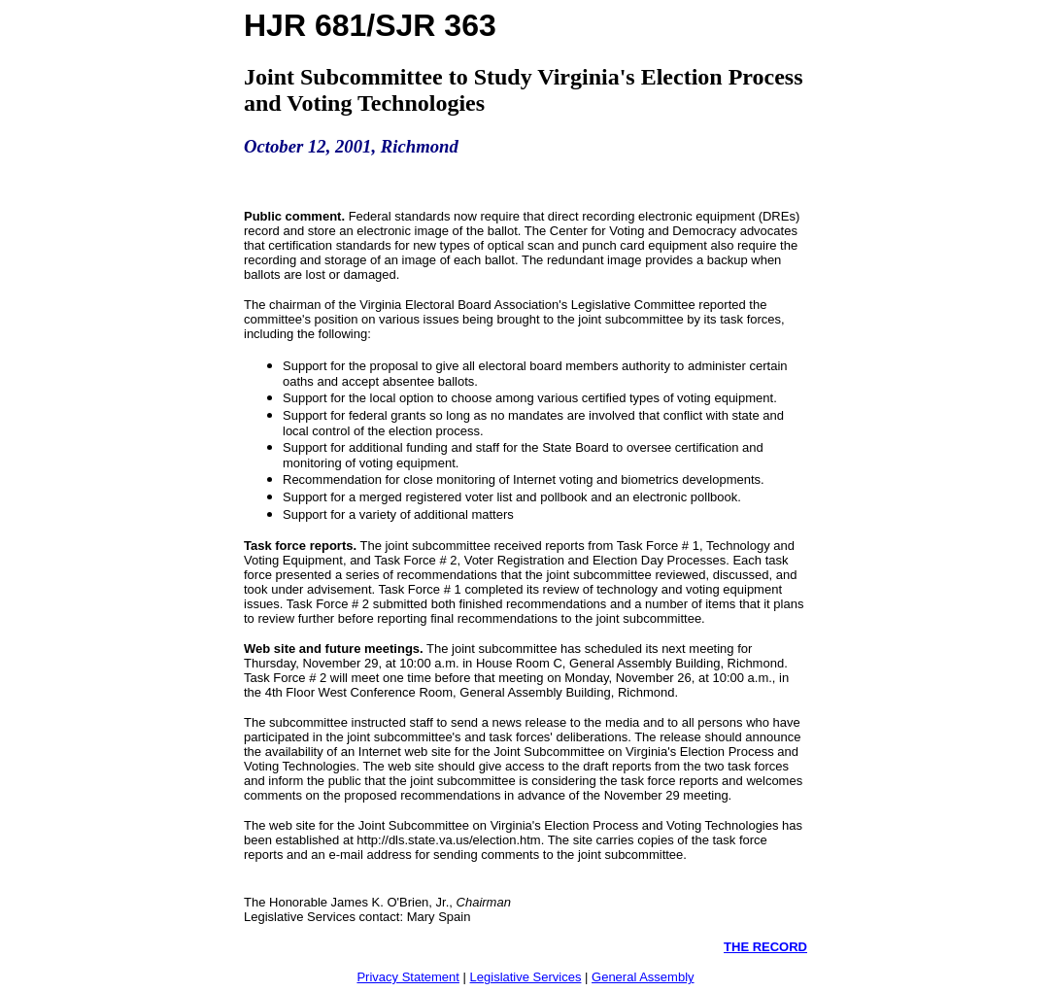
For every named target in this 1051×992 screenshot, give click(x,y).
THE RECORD (765, 947)
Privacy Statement (407, 977)
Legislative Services (526, 977)
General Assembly (643, 977)
